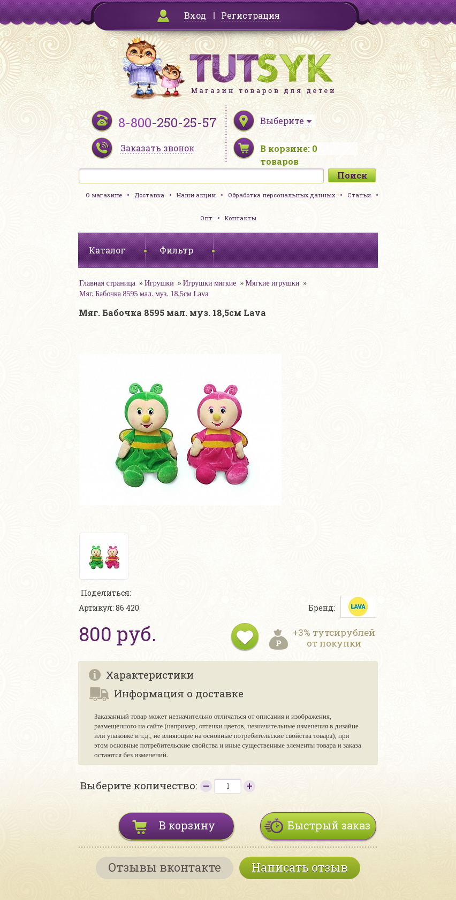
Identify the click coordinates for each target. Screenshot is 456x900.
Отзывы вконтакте (164, 867)
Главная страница (107, 283)
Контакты (240, 218)
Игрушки (159, 283)
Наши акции (196, 195)
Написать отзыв (300, 867)
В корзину (187, 825)
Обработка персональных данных (281, 195)
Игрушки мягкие (210, 283)
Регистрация (250, 15)
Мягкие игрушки (272, 283)
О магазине (104, 195)
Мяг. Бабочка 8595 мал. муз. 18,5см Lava (143, 294)
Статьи (359, 195)
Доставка (149, 195)
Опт (206, 218)
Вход (195, 15)
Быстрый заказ (328, 825)
